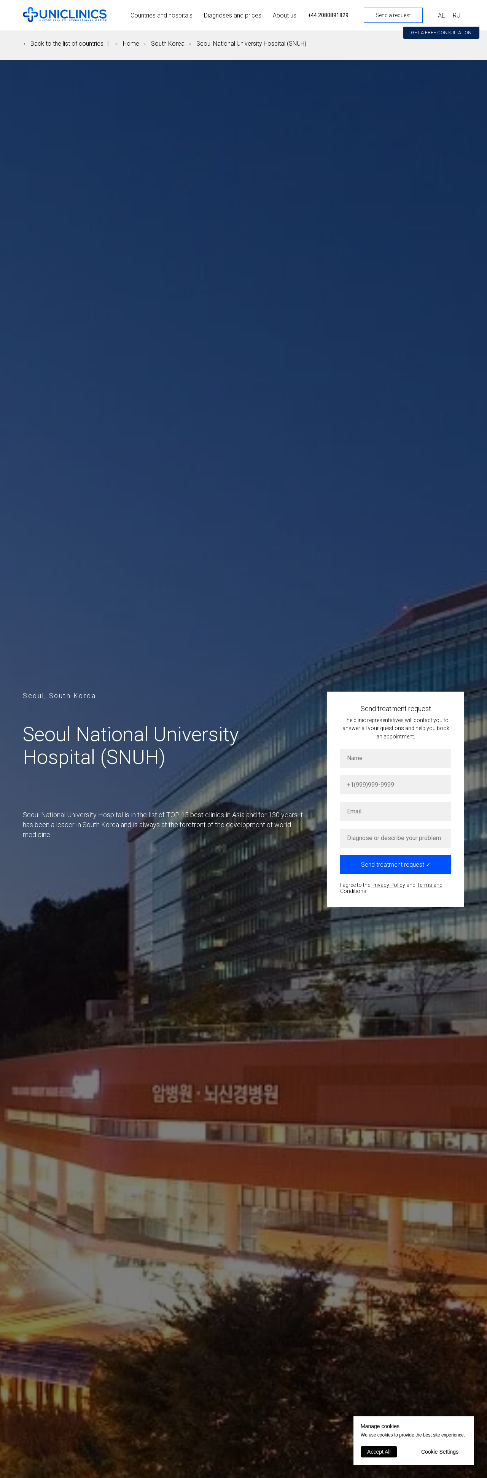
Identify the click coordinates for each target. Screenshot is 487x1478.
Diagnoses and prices (232, 15)
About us (284, 15)
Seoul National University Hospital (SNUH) (251, 43)
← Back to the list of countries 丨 (67, 43)
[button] (441, 33)
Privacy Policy (388, 885)
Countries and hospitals (162, 15)
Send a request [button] (393, 15)
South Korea (168, 43)
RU (456, 15)
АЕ (441, 15)
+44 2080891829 (328, 15)
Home (131, 43)
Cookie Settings (439, 1452)
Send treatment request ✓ (396, 864)
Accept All (378, 1452)
